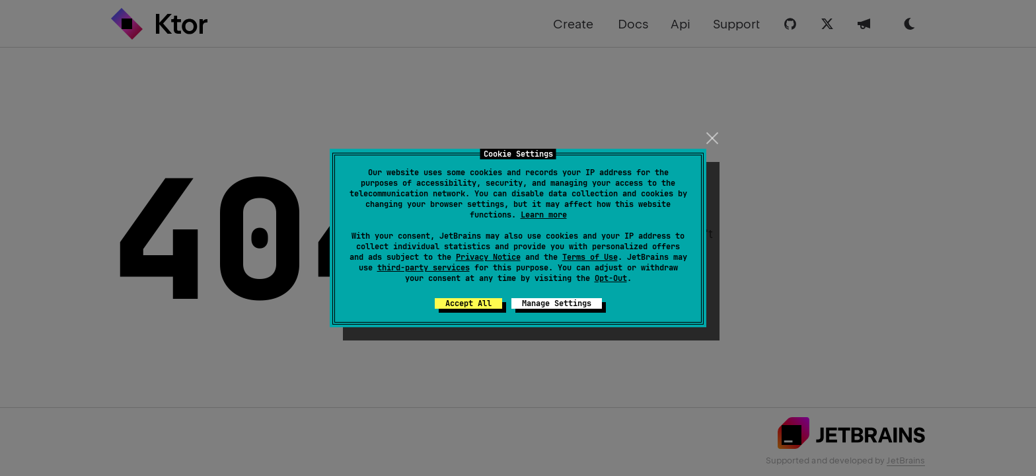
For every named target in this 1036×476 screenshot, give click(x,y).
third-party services (423, 267)
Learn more (544, 215)
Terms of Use (590, 257)
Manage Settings (556, 303)
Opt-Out (611, 278)
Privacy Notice (488, 257)
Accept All (468, 303)
